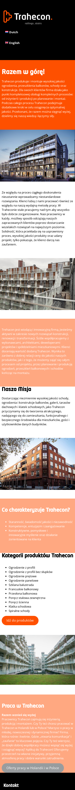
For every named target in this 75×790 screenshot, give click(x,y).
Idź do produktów (20, 620)
